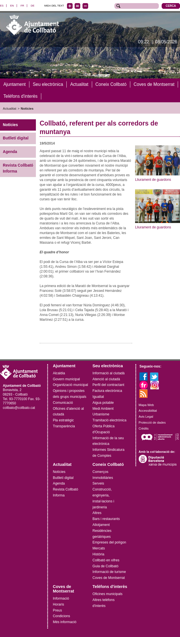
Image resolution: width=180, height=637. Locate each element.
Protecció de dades (152, 422)
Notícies (27, 108)
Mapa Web (146, 404)
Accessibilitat (148, 410)
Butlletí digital (16, 138)
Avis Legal (146, 416)
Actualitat (9, 108)
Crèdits (144, 428)
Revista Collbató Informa (18, 168)
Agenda (10, 152)
